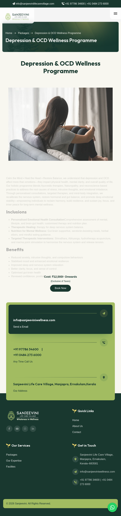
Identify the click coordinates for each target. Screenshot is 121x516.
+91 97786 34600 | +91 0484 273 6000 (86, 3)
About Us (77, 426)
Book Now (60, 288)
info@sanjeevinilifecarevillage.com (34, 3)
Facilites (10, 466)
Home (9, 34)
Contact (76, 432)
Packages (23, 34)
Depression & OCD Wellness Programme (58, 34)
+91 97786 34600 (90, 479)
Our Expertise (14, 460)
